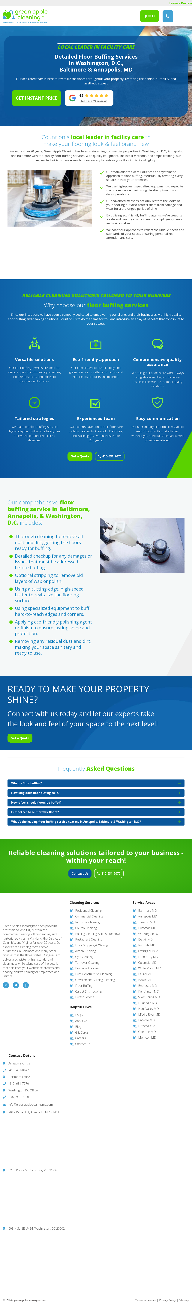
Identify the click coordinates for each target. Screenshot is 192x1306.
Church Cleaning (86, 924)
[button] (179, 778)
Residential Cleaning (88, 907)
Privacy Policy (164, 1296)
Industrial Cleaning (87, 919)
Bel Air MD (145, 936)
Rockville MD (146, 942)
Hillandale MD (147, 999)
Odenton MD (147, 1028)
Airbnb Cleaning (85, 947)
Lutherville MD (148, 1022)
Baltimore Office (19, 1073)
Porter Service (84, 994)
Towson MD (146, 919)
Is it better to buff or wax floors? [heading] (35, 810)
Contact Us (73, 872)
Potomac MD (147, 924)
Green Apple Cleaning (25, 16)
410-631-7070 (118, 454)
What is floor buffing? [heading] (27, 778)
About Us (81, 1017)
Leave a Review (180, 3)
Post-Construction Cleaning (93, 970)
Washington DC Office (23, 1087)
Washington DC (148, 930)
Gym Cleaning (84, 953)
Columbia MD (147, 959)
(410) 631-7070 (167, 16)
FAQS (79, 1011)
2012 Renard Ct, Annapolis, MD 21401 (33, 1109)
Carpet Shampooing (88, 988)
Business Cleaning (87, 965)
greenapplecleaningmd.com (33, 1296)
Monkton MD (147, 1034)
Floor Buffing (83, 982)
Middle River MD (149, 1011)
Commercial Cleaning (89, 913)
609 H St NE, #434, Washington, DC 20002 (36, 1225)
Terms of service (140, 1296)
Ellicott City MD (148, 953)
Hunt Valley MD (148, 1005)
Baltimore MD (147, 907)
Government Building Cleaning (95, 976)
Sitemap (183, 1296)
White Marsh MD (149, 965)
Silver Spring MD (149, 994)
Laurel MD (145, 970)
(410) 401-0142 (18, 1066)
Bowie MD (145, 976)
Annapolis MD (147, 913)
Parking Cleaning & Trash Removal (98, 930)
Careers (80, 1035)
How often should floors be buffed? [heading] (37, 799)
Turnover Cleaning (87, 959)
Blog (78, 1023)
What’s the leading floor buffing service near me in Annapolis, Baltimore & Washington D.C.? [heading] (80, 820)
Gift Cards (81, 1029)
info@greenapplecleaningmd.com (30, 1101)
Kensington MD (148, 988)
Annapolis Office (19, 1060)
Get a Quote (73, 454)
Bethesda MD (147, 982)
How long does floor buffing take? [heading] (36, 789)
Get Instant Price (36, 98)
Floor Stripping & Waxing (91, 942)
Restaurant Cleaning (88, 936)
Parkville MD (146, 1017)
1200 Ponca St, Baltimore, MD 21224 (33, 1167)
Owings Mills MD (149, 947)
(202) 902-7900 (18, 1093)
